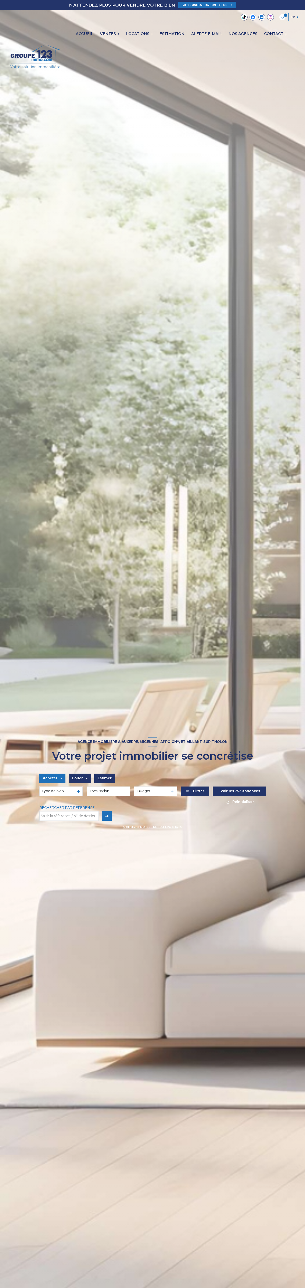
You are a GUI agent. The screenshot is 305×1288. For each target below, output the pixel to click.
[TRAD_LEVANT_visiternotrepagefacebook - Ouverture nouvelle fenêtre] (253, 17)
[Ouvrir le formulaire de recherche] (195, 791)
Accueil (84, 34)
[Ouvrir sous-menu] (119, 34)
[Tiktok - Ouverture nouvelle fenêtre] (244, 17)
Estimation (171, 34)
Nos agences (243, 34)
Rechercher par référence (67, 808)
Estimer (105, 778)
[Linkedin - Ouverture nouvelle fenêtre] (261, 17)
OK (107, 816)
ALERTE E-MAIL (206, 34)
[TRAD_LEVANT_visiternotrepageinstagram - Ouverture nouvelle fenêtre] (270, 17)
